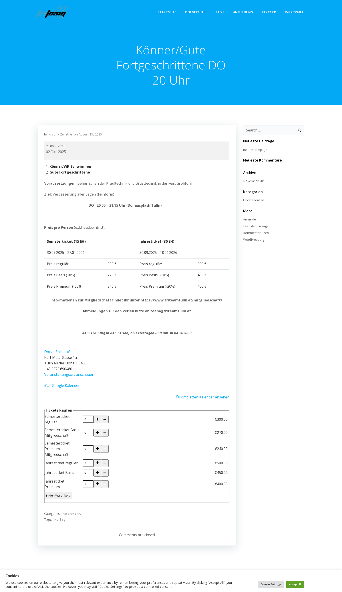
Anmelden (250, 219)
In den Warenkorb (58, 495)
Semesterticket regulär (57, 420)
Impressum (294, 12)
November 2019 (254, 181)
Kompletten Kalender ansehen (204, 397)
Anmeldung (243, 12)
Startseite (167, 12)
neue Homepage (255, 150)
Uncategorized (253, 200)
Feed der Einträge (255, 226)
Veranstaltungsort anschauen (69, 375)
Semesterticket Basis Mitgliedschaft (62, 433)
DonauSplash (55, 352)
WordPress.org (253, 240)
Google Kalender (66, 386)
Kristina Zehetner (60, 135)
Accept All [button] (295, 584)
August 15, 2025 (90, 135)
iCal (47, 386)
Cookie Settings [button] (270, 584)
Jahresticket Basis (59, 472)
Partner (269, 12)
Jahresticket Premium (54, 484)
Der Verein (196, 12)
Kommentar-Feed (255, 233)
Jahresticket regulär (61, 463)
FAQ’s (220, 12)
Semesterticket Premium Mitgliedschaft (57, 449)
